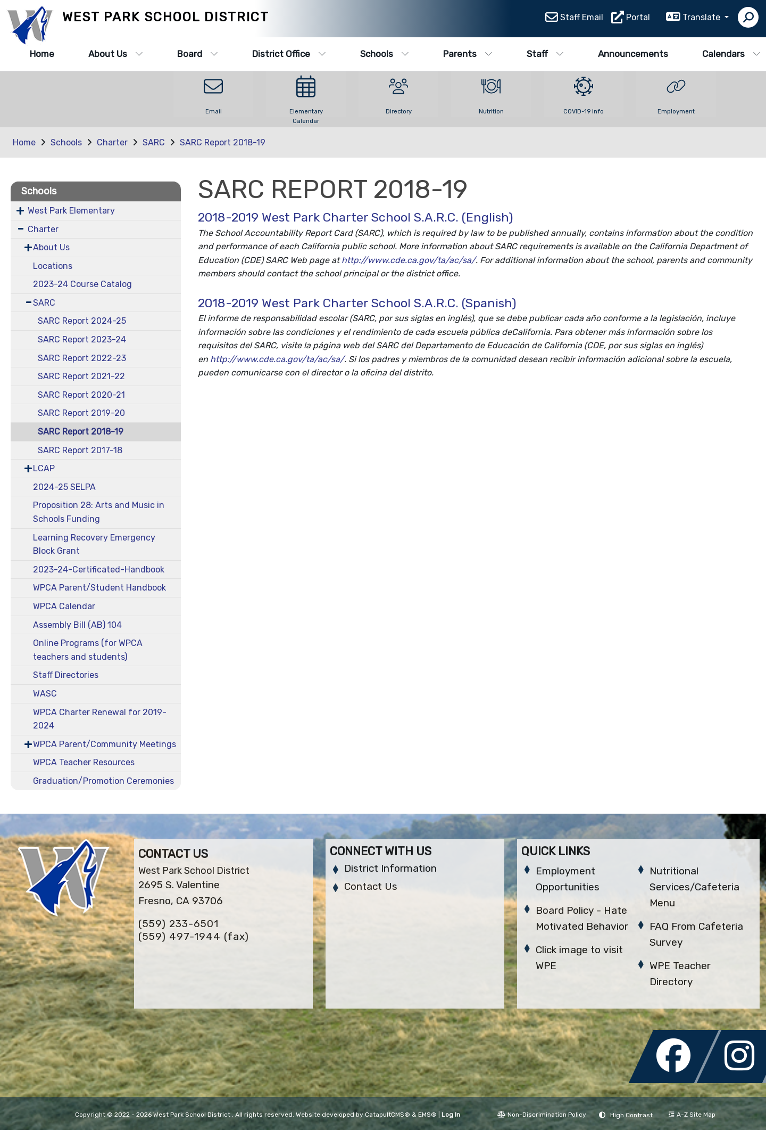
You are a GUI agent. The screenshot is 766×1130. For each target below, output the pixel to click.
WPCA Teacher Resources (84, 762)
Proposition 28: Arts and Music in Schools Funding (98, 512)
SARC (154, 142)
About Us (115, 53)
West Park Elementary (71, 211)
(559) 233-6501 (178, 924)
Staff (545, 53)
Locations (52, 266)
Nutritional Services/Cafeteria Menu (694, 887)
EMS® (427, 1114)
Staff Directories (65, 675)
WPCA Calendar (64, 606)
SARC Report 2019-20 (81, 413)
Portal (638, 19)
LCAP (44, 468)
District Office (289, 53)
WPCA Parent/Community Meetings (104, 744)
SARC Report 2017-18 (80, 450)
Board (197, 53)
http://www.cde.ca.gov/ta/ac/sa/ (409, 260)
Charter (112, 142)
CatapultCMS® (387, 1114)
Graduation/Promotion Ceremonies (103, 781)
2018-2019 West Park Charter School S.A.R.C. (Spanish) (357, 303)
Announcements (633, 53)
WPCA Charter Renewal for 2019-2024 (99, 719)
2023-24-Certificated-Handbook (98, 569)
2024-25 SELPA (64, 487)
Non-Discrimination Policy (541, 1114)
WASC (45, 694)
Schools (384, 53)
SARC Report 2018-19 (222, 142)
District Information (390, 868)
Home (42, 53)
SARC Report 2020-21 (81, 395)
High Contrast (631, 1115)
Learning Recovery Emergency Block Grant (94, 544)
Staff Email (581, 19)
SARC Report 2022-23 (82, 358)
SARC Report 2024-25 (82, 321)
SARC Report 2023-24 (82, 339)
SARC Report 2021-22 (81, 376)
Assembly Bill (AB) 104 (77, 625)
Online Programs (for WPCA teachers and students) (88, 650)
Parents (468, 53)
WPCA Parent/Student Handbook (99, 588)
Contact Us (370, 886)
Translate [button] (702, 19)
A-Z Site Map (692, 1114)
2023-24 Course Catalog (82, 284)
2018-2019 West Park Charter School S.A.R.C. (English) (355, 217)
